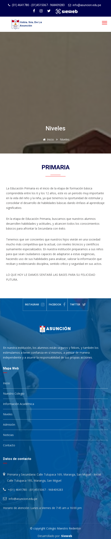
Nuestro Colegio (13, 393)
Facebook (57, 304)
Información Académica (18, 404)
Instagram (34, 304)
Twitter (78, 304)
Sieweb (66, 536)
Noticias (8, 435)
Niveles (8, 414)
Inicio (48, 139)
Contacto (9, 445)
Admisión (9, 424)
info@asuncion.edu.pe (87, 5)
